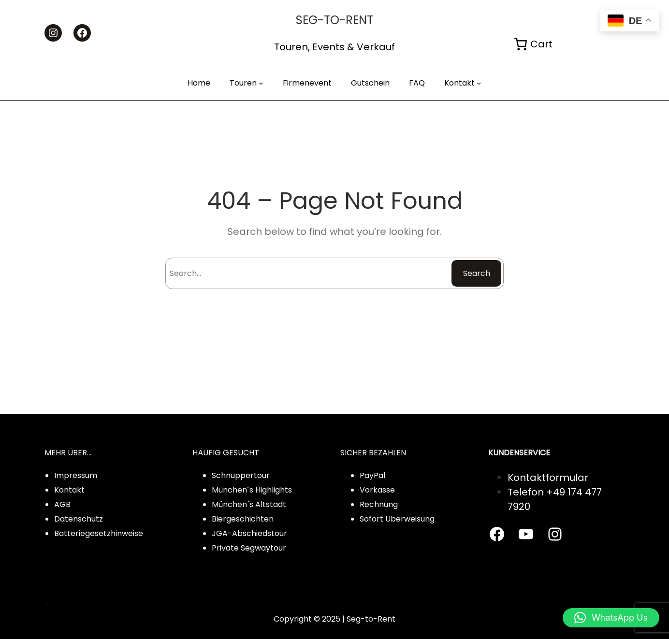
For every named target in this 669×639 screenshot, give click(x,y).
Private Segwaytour (249, 547)
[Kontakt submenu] (479, 83)
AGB (62, 504)
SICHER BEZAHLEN (373, 452)
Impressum (75, 475)
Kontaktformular (548, 477)
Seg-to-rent (334, 20)
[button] (611, 617)
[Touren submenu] (261, 83)
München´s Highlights (252, 489)
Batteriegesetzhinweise (98, 533)
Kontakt (69, 489)
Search (476, 273)
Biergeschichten (243, 518)
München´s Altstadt (249, 504)
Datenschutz (78, 518)
